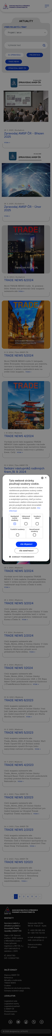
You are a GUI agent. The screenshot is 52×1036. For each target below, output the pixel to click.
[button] (21, 557)
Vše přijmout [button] (26, 544)
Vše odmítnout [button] (26, 551)
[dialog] (26, 518)
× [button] (45, 478)
